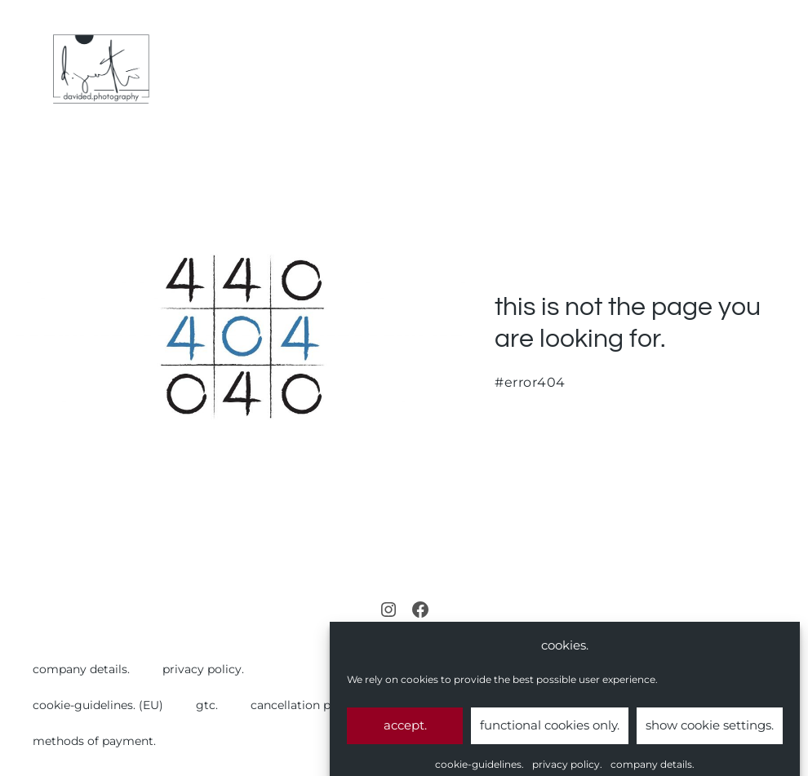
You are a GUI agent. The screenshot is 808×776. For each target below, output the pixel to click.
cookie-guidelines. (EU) (98, 705)
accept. (405, 734)
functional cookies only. (549, 734)
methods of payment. (94, 741)
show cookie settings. (710, 734)
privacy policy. (203, 669)
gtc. (207, 705)
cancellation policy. (305, 705)
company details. (81, 669)
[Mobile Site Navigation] (785, 70)
